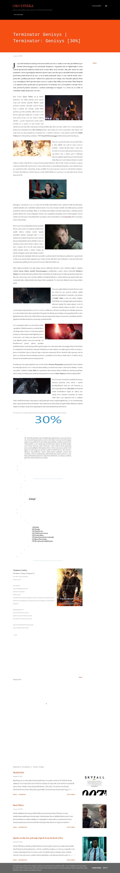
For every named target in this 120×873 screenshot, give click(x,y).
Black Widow (18, 805)
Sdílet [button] (95, 63)
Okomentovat (22, 827)
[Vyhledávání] (96, 6)
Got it (105, 868)
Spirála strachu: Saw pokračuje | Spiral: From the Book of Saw (38, 838)
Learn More (96, 868)
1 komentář (22, 794)
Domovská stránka (18, 14)
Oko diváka (23, 6)
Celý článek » (71, 794)
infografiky (67, 217)
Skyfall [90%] (18, 772)
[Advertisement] (44, 743)
